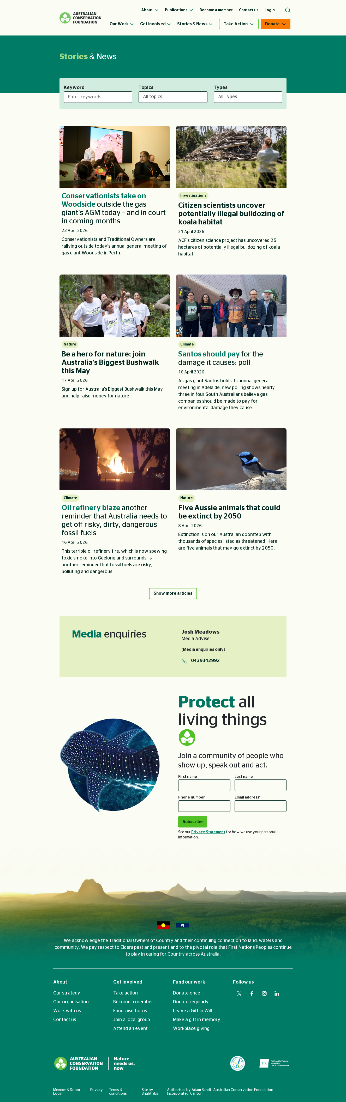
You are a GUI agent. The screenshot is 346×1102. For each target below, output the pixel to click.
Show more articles (173, 593)
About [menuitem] (150, 10)
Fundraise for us (130, 1011)
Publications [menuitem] (179, 10)
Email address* (247, 798)
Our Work (122, 24)
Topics (146, 87)
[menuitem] (125, 24)
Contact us (64, 1020)
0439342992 (205, 661)
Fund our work (189, 982)
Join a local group (131, 1020)
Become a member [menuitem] (216, 10)
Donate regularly (190, 1002)
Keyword (74, 87)
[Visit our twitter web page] (239, 993)
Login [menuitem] (270, 10)
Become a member (133, 1002)
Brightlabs (150, 1094)
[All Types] (248, 97)
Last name (244, 777)
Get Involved (155, 24)
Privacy (96, 1090)
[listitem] (114, 194)
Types (221, 87)
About (60, 982)
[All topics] (173, 97)
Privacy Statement (208, 833)
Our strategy (66, 993)
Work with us (67, 1011)
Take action (125, 993)
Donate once (186, 993)
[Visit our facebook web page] (252, 993)
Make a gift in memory (196, 1020)
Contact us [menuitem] (248, 10)
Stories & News (195, 24)
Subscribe (193, 822)
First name (187, 777)
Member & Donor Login (66, 1092)
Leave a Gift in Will (192, 1011)
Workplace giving (191, 1029)
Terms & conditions (118, 1092)
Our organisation (71, 1002)
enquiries (109, 634)
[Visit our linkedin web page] (277, 993)
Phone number (191, 798)
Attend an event (130, 1029)
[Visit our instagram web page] (264, 993)
